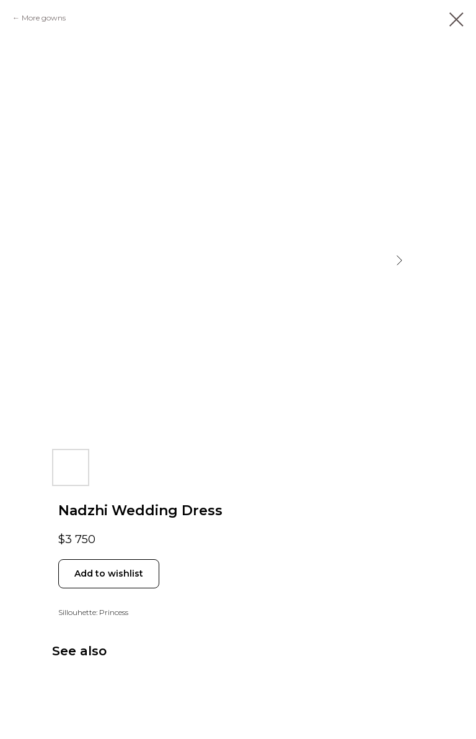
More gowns (44, 17)
